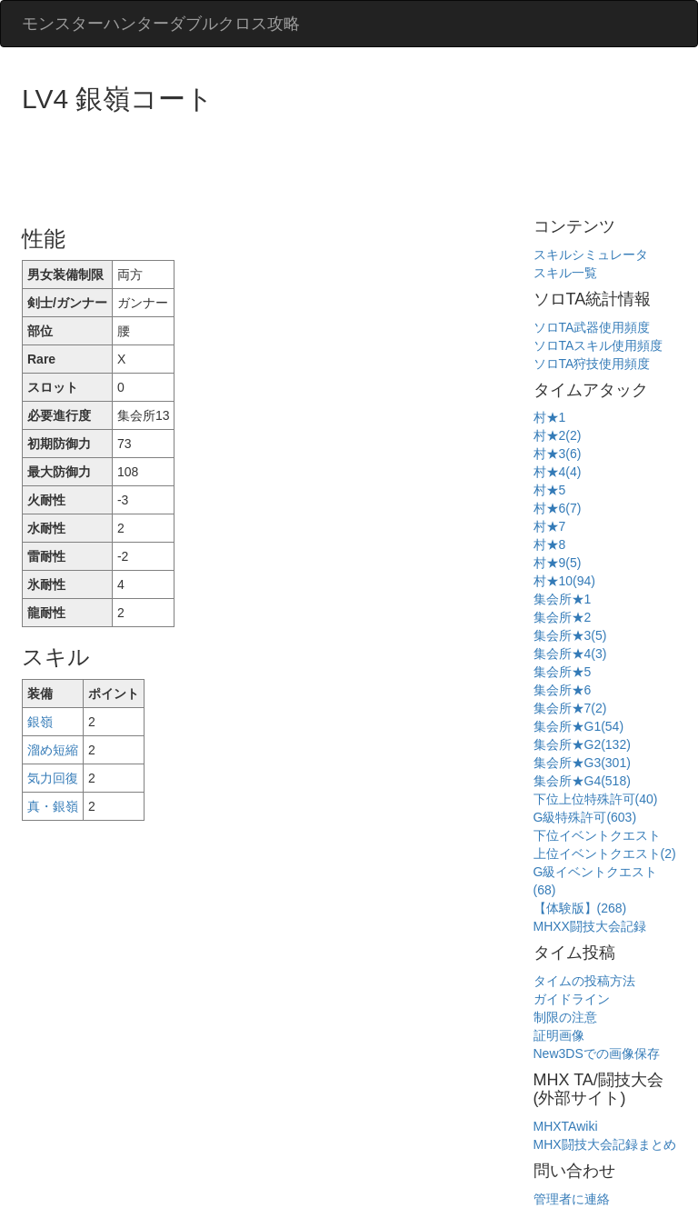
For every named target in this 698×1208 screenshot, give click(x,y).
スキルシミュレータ (590, 254)
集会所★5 (562, 671)
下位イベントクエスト (597, 835)
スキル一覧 (565, 272)
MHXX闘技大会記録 (589, 926)
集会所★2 (562, 617)
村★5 (549, 490)
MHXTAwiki (565, 1126)
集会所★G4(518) (582, 781)
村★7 (549, 526)
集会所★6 (562, 690)
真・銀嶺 (52, 806)
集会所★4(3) (570, 653)
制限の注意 (565, 1017)
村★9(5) (557, 562)
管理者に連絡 (571, 1199)
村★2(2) (557, 435)
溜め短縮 (52, 750)
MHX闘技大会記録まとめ (604, 1144)
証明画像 (558, 1035)
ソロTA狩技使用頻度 (592, 363)
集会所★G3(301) (582, 762)
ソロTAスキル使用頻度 (598, 345)
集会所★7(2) (570, 708)
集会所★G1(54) (578, 726)
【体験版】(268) (580, 908)
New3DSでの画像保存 (596, 1053)
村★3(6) (557, 453)
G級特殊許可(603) (585, 817)
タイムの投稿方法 (584, 980)
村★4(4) (557, 471)
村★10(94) (564, 581)
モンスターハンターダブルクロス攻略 (161, 24)
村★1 (549, 417)
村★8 (549, 544)
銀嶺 (40, 721)
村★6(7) (557, 508)
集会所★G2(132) (582, 744)
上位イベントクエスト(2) (604, 853)
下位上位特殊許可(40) (595, 799)
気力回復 (52, 778)
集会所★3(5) (570, 635)
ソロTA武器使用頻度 (592, 327)
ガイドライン (571, 999)
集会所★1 (562, 599)
